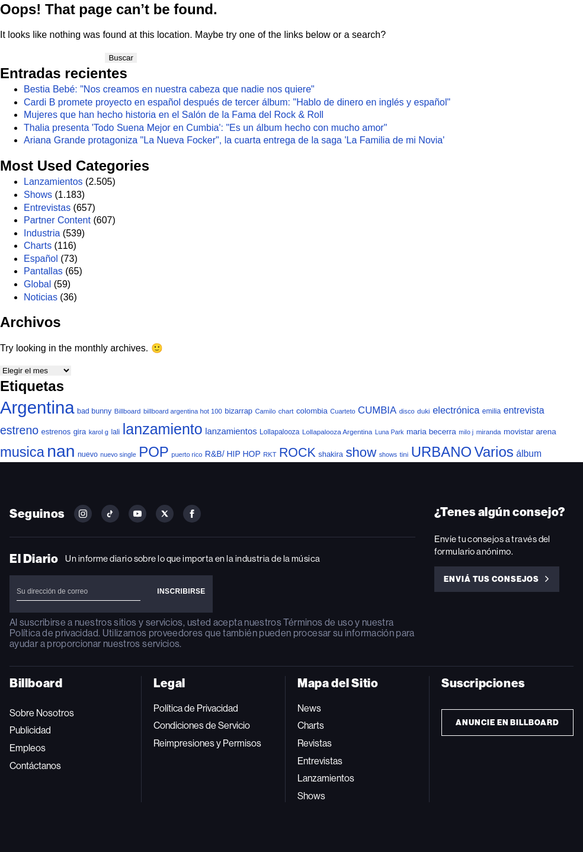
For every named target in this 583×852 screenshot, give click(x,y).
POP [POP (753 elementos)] (154, 452)
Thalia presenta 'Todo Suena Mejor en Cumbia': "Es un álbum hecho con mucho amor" (205, 128)
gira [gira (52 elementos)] (80, 431)
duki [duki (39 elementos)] (423, 411)
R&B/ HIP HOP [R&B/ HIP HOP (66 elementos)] (233, 454)
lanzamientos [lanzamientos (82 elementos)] (231, 431)
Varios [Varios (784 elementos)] (493, 452)
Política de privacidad (53, 633)
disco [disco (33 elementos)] (407, 411)
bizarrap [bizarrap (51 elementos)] (238, 410)
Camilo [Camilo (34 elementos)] (265, 411)
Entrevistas (47, 208)
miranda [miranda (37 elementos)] (488, 431)
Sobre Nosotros (41, 713)
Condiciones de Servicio (201, 725)
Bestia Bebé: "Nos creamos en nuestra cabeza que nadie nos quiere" (169, 89)
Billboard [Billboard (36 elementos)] (127, 411)
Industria (42, 233)
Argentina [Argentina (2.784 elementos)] (37, 407)
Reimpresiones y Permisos (207, 743)
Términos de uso (318, 622)
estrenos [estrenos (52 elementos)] (56, 431)
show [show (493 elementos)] (360, 452)
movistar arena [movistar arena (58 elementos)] (530, 431)
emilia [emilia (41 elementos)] (491, 411)
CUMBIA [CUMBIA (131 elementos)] (377, 410)
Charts (38, 246)
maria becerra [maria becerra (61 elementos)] (431, 431)
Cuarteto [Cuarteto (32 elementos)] (342, 411)
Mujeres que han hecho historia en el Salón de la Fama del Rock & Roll (173, 115)
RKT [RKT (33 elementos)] (269, 454)
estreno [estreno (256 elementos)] (19, 430)
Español (41, 259)
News (309, 708)
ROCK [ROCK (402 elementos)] (297, 453)
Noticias (40, 297)
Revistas (314, 743)
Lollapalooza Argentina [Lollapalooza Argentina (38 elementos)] (337, 431)
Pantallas (43, 271)
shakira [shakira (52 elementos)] (330, 454)
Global (37, 284)
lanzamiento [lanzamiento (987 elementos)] (163, 429)
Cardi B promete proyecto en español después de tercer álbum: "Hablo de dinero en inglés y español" (237, 102)
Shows (38, 195)
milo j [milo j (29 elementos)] (466, 431)
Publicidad (30, 730)
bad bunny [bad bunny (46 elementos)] (94, 411)
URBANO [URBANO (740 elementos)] (441, 452)
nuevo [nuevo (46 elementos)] (88, 454)
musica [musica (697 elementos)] (22, 452)
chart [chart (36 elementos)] (286, 411)
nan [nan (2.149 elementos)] (61, 450)
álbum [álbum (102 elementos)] (529, 454)
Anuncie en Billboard (507, 722)
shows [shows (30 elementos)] (388, 454)
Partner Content (57, 220)
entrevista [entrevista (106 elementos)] (524, 410)
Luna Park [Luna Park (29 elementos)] (389, 431)
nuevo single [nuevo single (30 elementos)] (118, 454)
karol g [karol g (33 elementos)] (98, 431)
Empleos (27, 748)
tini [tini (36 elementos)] (404, 454)
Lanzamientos (53, 182)
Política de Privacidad (195, 708)
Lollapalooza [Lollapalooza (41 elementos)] (279, 432)
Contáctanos (35, 765)
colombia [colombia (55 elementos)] (312, 410)
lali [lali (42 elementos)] (115, 432)
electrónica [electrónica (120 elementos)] (456, 410)
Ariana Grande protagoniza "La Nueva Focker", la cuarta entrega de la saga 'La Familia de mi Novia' (234, 140)
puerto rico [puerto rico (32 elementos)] (186, 454)
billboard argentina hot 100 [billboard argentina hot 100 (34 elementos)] (182, 411)
